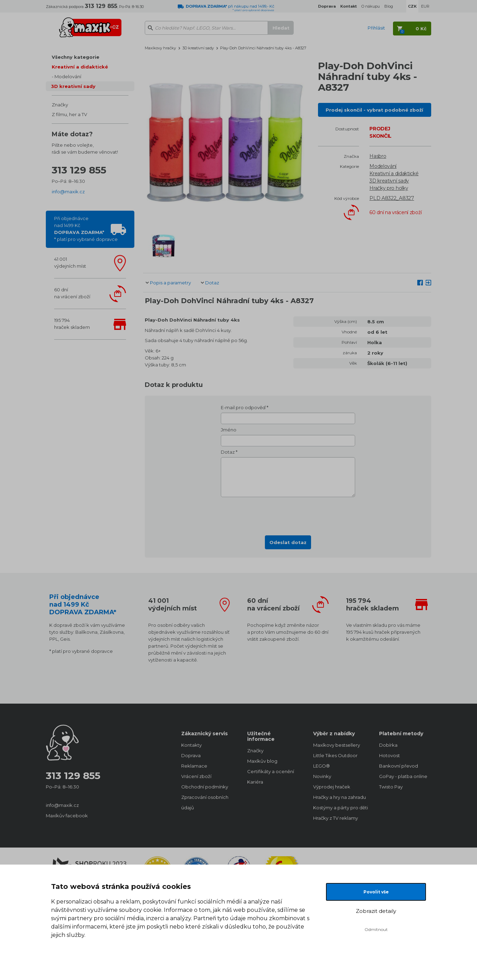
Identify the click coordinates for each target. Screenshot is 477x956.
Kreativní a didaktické (80, 67)
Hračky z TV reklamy (335, 818)
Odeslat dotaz (288, 542)
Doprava (191, 755)
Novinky (322, 776)
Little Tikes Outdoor (335, 755)
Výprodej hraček (331, 786)
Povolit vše (376, 891)
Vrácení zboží (196, 776)
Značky (60, 104)
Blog (388, 6)
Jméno (228, 429)
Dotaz (212, 282)
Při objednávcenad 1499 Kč (86, 229)
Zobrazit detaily (376, 911)
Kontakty (191, 745)
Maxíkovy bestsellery (336, 745)
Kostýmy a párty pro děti (339, 807)
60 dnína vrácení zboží (72, 293)
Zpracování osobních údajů (204, 802)
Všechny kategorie (75, 57)
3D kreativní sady (73, 86)
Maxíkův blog (262, 761)
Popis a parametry (170, 282)
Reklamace (194, 766)
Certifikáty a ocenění (270, 771)
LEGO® (321, 766)
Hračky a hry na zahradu (339, 797)
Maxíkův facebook (67, 815)
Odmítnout (376, 929)
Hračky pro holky (388, 188)
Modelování (68, 76)
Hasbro (377, 156)
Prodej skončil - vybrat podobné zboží (374, 110)
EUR (425, 6)
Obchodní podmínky (204, 786)
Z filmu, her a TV (69, 114)
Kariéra (255, 782)
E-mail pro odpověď (243, 407)
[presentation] (288, 514)
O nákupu (370, 6)
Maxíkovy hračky (160, 48)
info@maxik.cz (68, 191)
